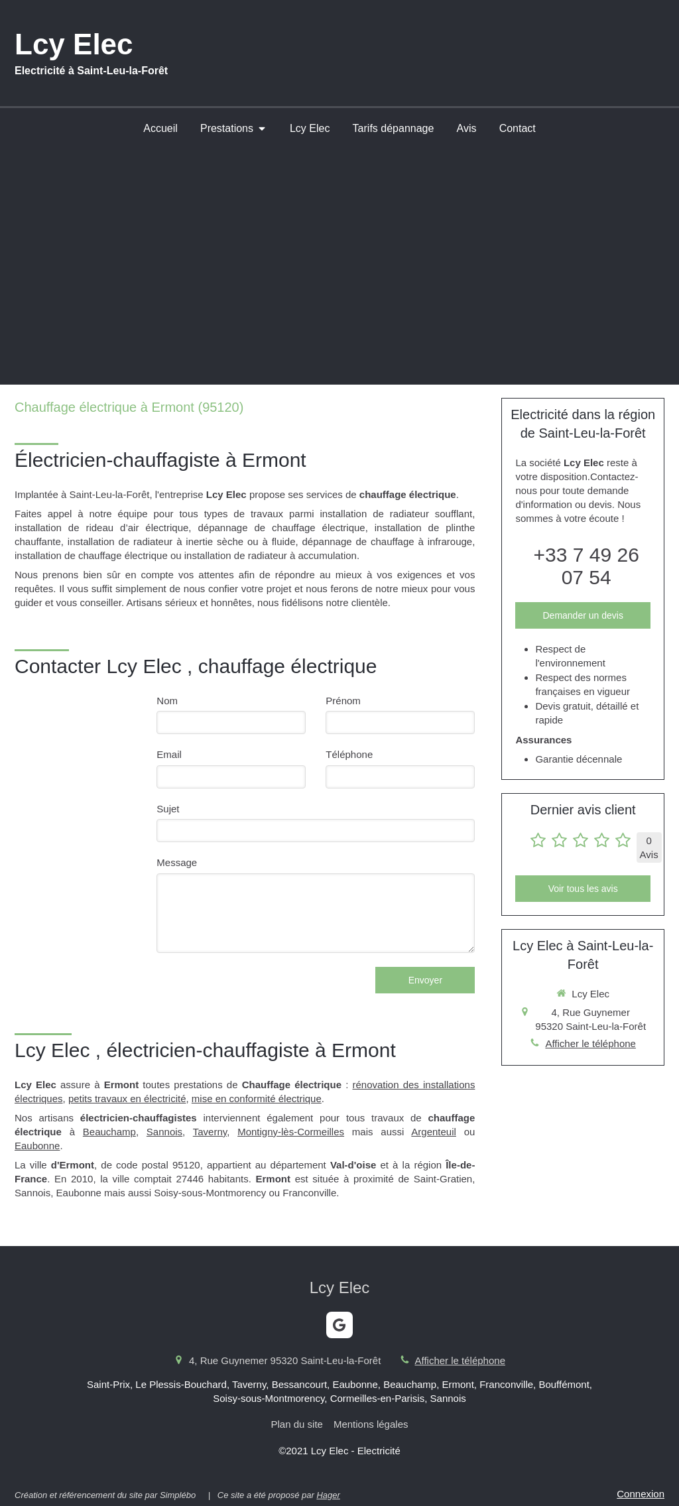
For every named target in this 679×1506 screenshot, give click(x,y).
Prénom (343, 700)
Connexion (640, 1493)
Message (176, 862)
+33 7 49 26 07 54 (586, 566)
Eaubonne (37, 1145)
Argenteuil (433, 1131)
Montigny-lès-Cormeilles (290, 1131)
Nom (167, 700)
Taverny (210, 1131)
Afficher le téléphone (590, 1043)
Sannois (164, 1131)
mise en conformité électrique (257, 1098)
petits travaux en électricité (127, 1098)
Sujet (167, 808)
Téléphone (349, 754)
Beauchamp (109, 1131)
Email (169, 754)
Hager (328, 1495)
